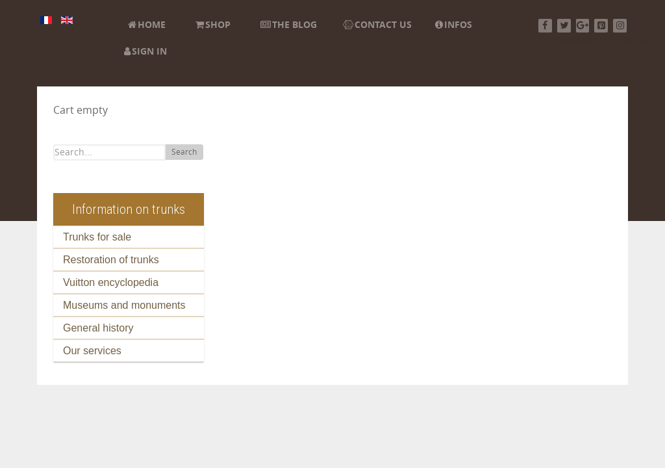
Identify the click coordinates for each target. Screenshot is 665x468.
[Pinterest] (601, 25)
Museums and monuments (124, 305)
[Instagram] (620, 25)
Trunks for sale (97, 236)
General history (98, 327)
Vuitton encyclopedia (110, 282)
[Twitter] (564, 25)
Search (184, 152)
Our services (92, 350)
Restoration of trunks (111, 259)
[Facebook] (545, 25)
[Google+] (583, 25)
